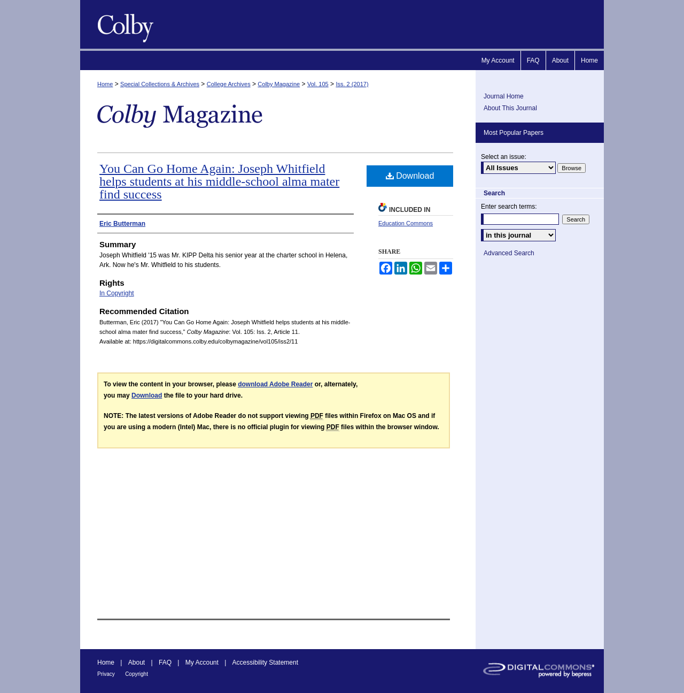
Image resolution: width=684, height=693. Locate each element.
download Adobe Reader (275, 384)
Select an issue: (503, 157)
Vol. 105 (318, 84)
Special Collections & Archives (159, 84)
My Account (202, 662)
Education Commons (405, 223)
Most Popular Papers (513, 132)
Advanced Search (509, 253)
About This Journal (510, 108)
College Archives (229, 84)
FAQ (165, 662)
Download (410, 175)
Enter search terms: (509, 206)
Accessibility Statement (265, 662)
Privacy (106, 674)
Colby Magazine (123, 24)
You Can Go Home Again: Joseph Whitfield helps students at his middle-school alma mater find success (219, 181)
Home (105, 84)
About (136, 662)
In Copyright (116, 293)
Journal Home (504, 96)
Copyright (136, 674)
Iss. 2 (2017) (352, 84)
